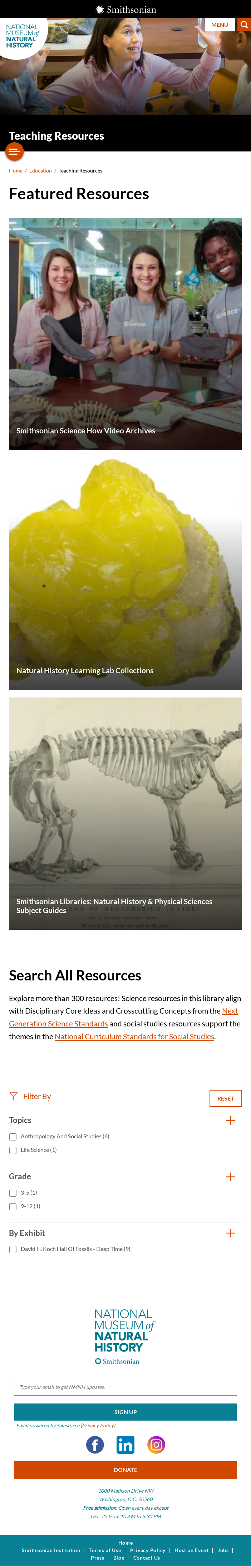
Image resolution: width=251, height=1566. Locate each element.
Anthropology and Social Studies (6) (64, 1136)
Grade (20, 1176)
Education (40, 171)
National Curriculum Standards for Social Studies (134, 1036)
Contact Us (147, 1557)
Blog (118, 1557)
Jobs (223, 1550)
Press (97, 1557)
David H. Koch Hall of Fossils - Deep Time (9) (75, 1248)
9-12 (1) (30, 1205)
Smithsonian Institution (51, 1550)
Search (244, 24)
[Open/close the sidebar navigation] (14, 151)
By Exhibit (27, 1233)
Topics (20, 1120)
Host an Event (191, 1550)
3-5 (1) (28, 1192)
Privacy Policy (98, 1425)
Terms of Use (105, 1550)
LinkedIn (125, 1445)
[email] (125, 1387)
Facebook (95, 1445)
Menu (219, 24)
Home (16, 171)
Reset (225, 1098)
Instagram (156, 1445)
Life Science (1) (38, 1149)
